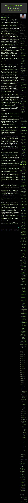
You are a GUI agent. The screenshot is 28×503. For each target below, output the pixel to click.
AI (24, 124)
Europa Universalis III (6, 184)
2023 (22, 360)
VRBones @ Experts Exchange (23, 482)
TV (24, 323)
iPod (25, 228)
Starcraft (23, 303)
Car (22, 148)
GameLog (16, 223)
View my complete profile (22, 42)
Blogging (23, 140)
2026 (22, 354)
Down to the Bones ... (14, 7)
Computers (23, 166)
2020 (22, 364)
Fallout (23, 192)
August (23, 407)
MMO (22, 250)
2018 (22, 368)
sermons (23, 294)
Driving (22, 180)
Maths (23, 246)
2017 (22, 370)
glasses (23, 212)
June (23, 413)
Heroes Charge (23, 216)
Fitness (22, 198)
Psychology (23, 278)
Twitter (22, 325)
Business (22, 145)
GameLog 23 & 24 (25, 429)
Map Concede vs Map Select (23, 89)
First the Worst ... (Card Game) (23, 72)
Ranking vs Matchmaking (23, 84)
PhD (25, 265)
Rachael (23, 281)
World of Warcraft (5, 190)
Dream (25, 179)
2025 (22, 356)
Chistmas (23, 152)
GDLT (24, 210)
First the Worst (23, 197)
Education (23, 183)
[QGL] (22, 120)
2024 (22, 358)
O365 (22, 263)
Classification (23, 156)
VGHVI (22, 326)
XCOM (23, 347)
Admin (22, 124)
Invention (23, 226)
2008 (22, 388)
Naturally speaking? (25, 434)
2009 (22, 386)
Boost (22, 142)
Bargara (23, 134)
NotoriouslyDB (23, 68)
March (23, 419)
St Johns (22, 300)
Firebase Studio (23, 195)
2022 (22, 362)
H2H (25, 213)
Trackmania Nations (5, 198)
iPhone (22, 228)
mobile (25, 250)
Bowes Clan (22, 463)
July (23, 411)
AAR (25, 120)
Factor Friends (23, 65)
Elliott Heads (23, 186)
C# (25, 145)
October (24, 399)
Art (25, 131)
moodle (25, 251)
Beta (22, 137)
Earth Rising (22, 100)
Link (24, 243)
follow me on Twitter (24, 498)
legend (23, 241)
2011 (22, 382)
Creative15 (23, 167)
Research (23, 288)
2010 (22, 384)
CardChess (23, 151)
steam (23, 304)
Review (23, 290)
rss (21, 293)
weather (23, 338)
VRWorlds (23, 332)
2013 (22, 378)
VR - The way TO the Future (23, 57)
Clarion (24, 155)
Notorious (22, 66)
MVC (23, 256)
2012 (22, 380)
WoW (25, 346)
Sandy (24, 293)
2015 (22, 374)
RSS (17, 227)
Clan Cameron (9, 75)
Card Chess (22, 63)
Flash (25, 198)
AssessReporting (23, 133)
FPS (25, 201)
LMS (22, 244)
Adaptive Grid (24, 123)
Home (10, 230)
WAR (22, 334)
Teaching (23, 306)
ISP (23, 229)
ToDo (24, 310)
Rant (25, 284)
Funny (22, 204)
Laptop (23, 235)
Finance (25, 194)
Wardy (25, 334)
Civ (21, 155)
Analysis (23, 127)
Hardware (23, 215)
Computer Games (9, 223)
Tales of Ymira (23, 101)
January (24, 424)
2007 (22, 454)
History (23, 222)
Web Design (23, 340)
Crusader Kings (4, 19)
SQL (25, 298)
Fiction (21, 194)
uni (25, 325)
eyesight (24, 189)
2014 (22, 376)
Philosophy (23, 266)
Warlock (22, 335)
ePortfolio (23, 188)
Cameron (23, 146)
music (23, 254)
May (23, 415)
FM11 (22, 201)
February (24, 421)
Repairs (23, 287)
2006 (22, 456)
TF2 (2, 202)
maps (25, 244)
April (23, 417)
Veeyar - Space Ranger (22, 105)
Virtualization (23, 331)
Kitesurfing (23, 234)
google (22, 213)
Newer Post (3, 230)
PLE (22, 269)
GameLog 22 (5, 17)
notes (25, 260)
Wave (25, 335)
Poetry (25, 269)
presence (23, 272)
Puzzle (23, 279)
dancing (25, 170)
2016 (22, 372)
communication (23, 161)
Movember (23, 253)
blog (25, 139)
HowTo (22, 223)
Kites (25, 232)
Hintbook (23, 219)
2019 (22, 366)
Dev (22, 179)
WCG (23, 337)
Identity (23, 225)
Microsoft (23, 247)
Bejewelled (23, 136)
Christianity (23, 154)
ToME (23, 312)
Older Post (16, 230)
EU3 (21, 189)
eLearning (23, 185)
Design (23, 178)
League (21, 237)
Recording (23, 285)
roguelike (23, 291)
